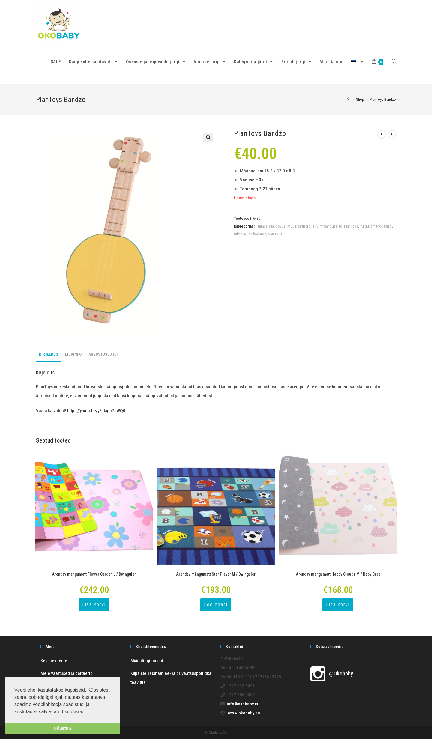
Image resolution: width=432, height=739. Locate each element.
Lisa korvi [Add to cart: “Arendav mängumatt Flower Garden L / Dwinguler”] (94, 604)
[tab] (48, 354)
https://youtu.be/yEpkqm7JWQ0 (96, 410)
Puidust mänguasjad (376, 226)
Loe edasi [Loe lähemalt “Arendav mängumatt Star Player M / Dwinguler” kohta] (216, 604)
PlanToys (351, 226)
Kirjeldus (48, 354)
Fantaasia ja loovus (271, 226)
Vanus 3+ (275, 234)
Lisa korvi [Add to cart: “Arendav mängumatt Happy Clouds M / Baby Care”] (338, 604)
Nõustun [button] (62, 728)
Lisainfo (73, 354)
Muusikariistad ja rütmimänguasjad (314, 226)
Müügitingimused (146, 660)
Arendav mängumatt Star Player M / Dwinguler (216, 574)
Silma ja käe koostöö (250, 234)
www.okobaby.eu (244, 713)
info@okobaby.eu (243, 704)
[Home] (349, 99)
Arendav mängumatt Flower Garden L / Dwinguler (94, 574)
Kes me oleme (53, 660)
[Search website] (394, 61)
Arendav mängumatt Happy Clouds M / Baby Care (338, 574)
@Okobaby (331, 673)
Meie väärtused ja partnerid (66, 673)
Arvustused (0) (103, 354)
